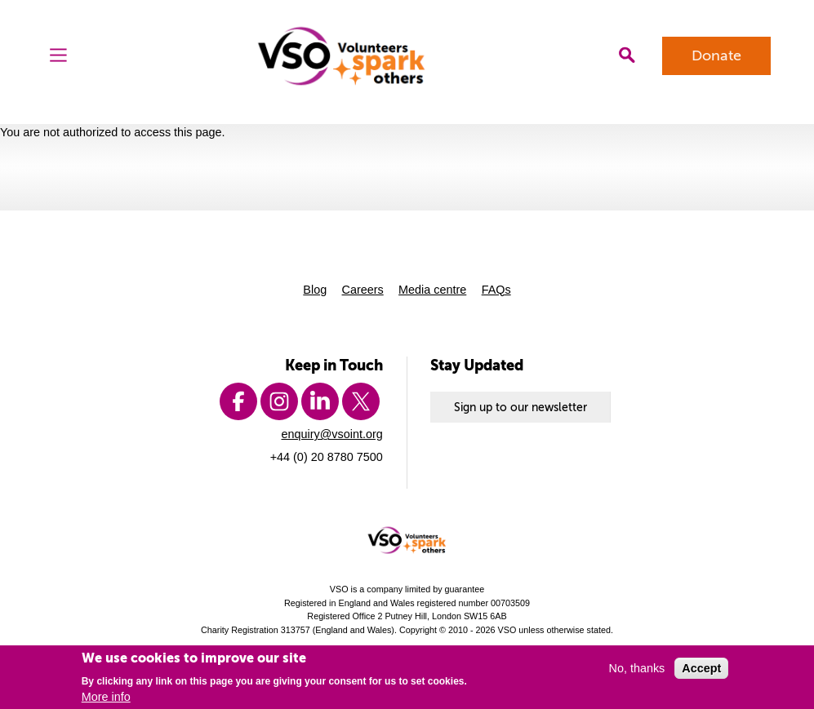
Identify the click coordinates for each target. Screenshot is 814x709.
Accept (701, 668)
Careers (363, 289)
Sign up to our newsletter (520, 407)
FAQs (496, 289)
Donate (716, 55)
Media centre (432, 289)
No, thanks (637, 668)
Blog (315, 289)
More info (106, 696)
